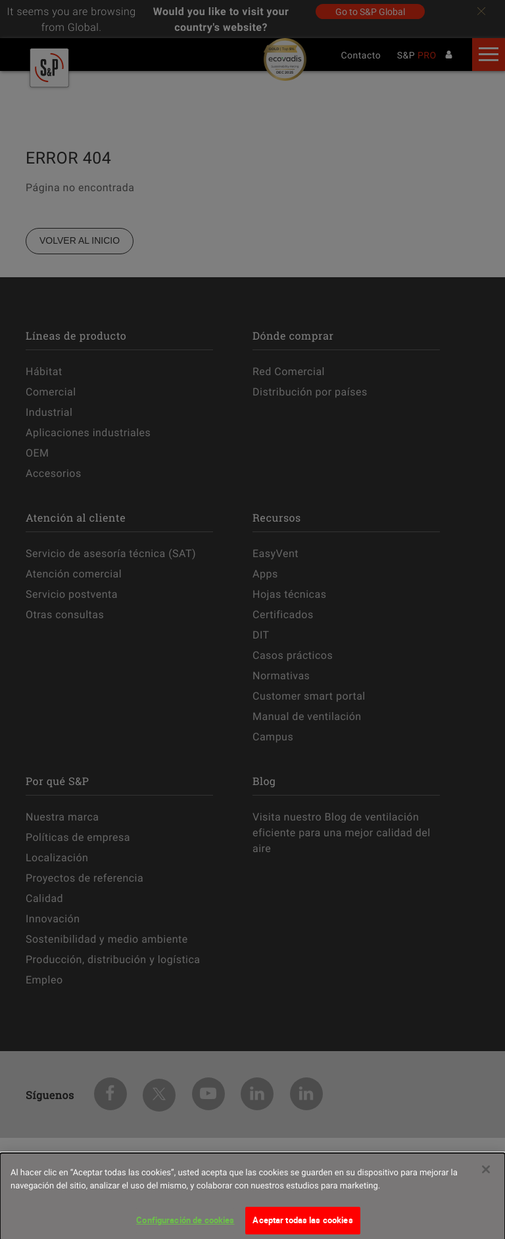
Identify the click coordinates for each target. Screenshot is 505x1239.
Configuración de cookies (185, 1225)
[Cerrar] (485, 1174)
